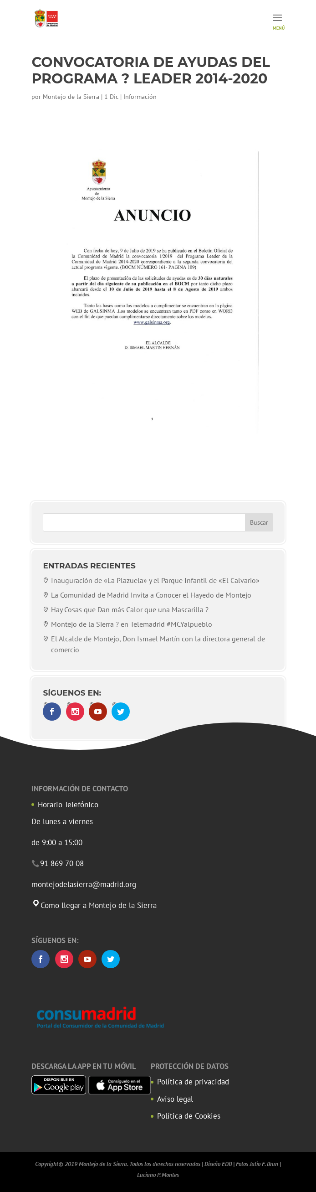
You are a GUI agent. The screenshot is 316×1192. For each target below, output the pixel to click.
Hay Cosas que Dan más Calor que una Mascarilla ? (130, 609)
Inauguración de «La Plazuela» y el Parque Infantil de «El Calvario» (155, 580)
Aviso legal (175, 1099)
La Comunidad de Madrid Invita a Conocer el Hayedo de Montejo (151, 594)
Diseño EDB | (219, 1164)
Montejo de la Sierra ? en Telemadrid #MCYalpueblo (131, 624)
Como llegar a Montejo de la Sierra (94, 905)
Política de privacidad (193, 1082)
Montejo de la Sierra (71, 97)
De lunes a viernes (62, 821)
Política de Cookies (188, 1116)
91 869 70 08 (62, 863)
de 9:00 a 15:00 (56, 842)
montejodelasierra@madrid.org (83, 884)
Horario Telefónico (68, 805)
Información (140, 97)
